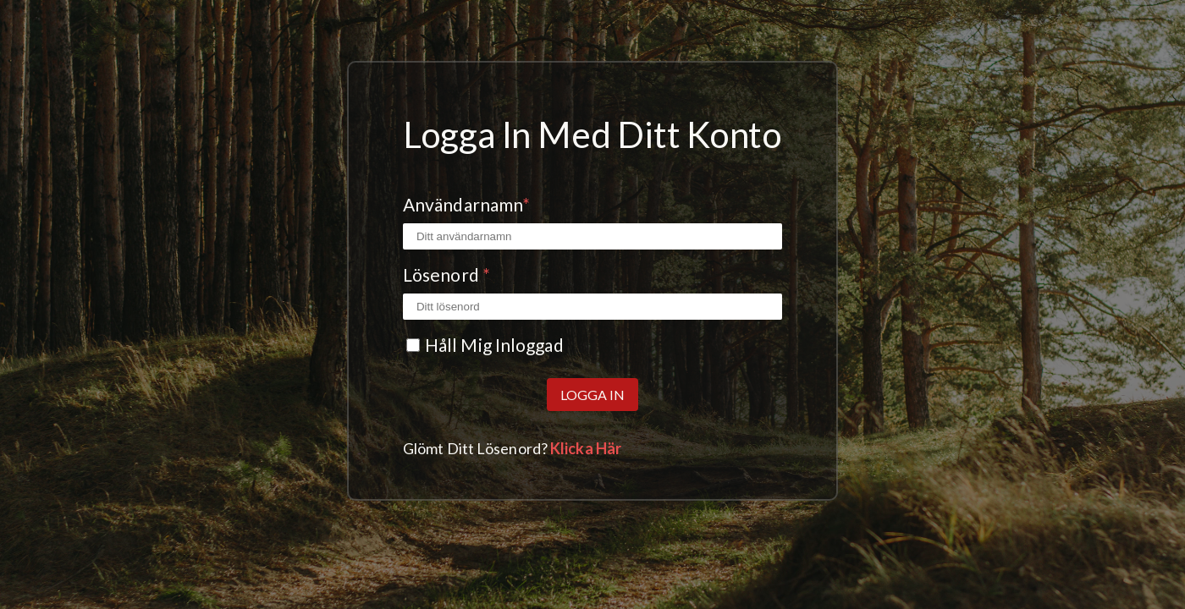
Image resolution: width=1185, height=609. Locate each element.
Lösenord (446, 274)
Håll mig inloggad (494, 344)
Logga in (592, 395)
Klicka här (585, 448)
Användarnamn (466, 204)
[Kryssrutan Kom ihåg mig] (413, 345)
